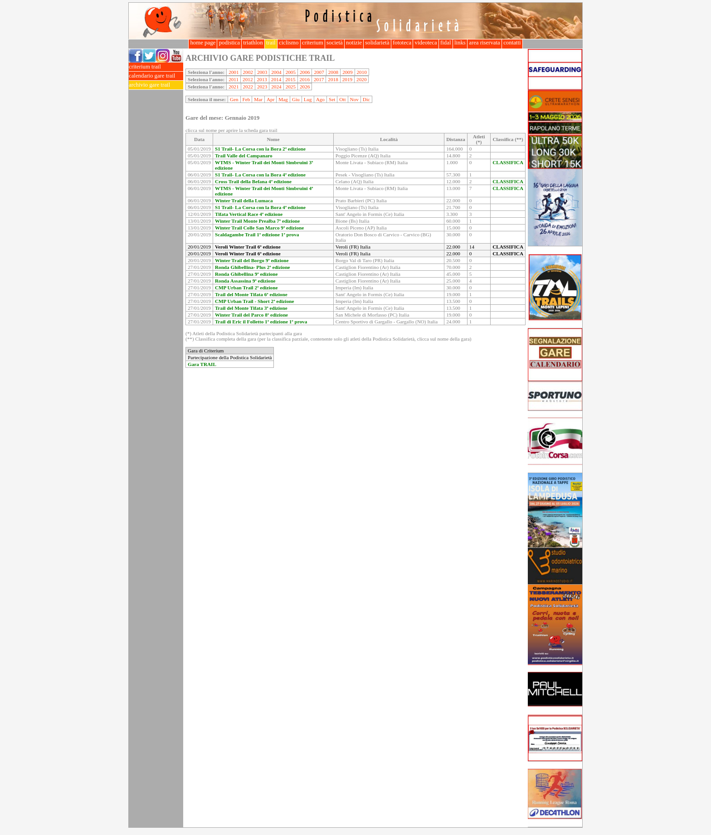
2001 (234, 72)
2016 (305, 79)
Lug (308, 99)
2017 (319, 79)
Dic (366, 99)
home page (203, 42)
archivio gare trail (156, 85)
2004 (276, 72)
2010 (362, 72)
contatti (512, 42)
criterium (313, 42)
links (460, 42)
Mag (283, 99)
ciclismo (289, 42)
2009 (347, 72)
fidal (446, 42)
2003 (262, 72)
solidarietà (377, 42)
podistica (229, 42)
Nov (354, 99)
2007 (319, 72)
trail (271, 42)
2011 (234, 79)
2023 (262, 86)
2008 (333, 72)
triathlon (253, 42)
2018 (333, 79)
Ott (342, 99)
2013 (262, 79)
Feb (246, 99)
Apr (270, 99)
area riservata (485, 42)
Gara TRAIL (202, 364)
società (334, 42)
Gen (234, 99)
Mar (258, 99)
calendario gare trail (156, 76)
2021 (234, 86)
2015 (290, 79)
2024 (276, 86)
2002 (248, 72)
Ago (320, 99)
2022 (248, 86)
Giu (296, 99)
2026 (305, 86)
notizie (354, 42)
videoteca (425, 42)
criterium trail (156, 67)
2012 (248, 79)
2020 (361, 79)
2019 (347, 79)
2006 (305, 72)
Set (332, 99)
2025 (291, 86)
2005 (291, 72)
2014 (276, 79)
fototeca (402, 42)
